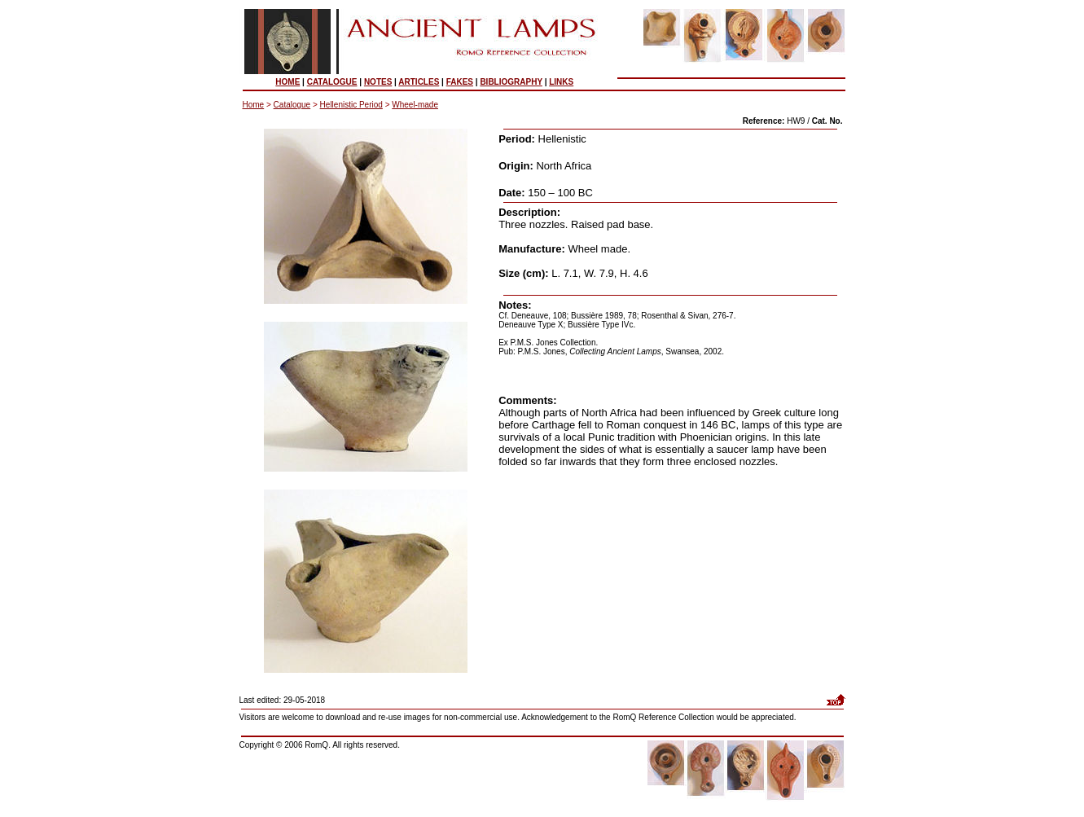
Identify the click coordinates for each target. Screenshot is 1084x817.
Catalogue (292, 104)
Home (254, 104)
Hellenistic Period (351, 104)
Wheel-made (415, 104)
